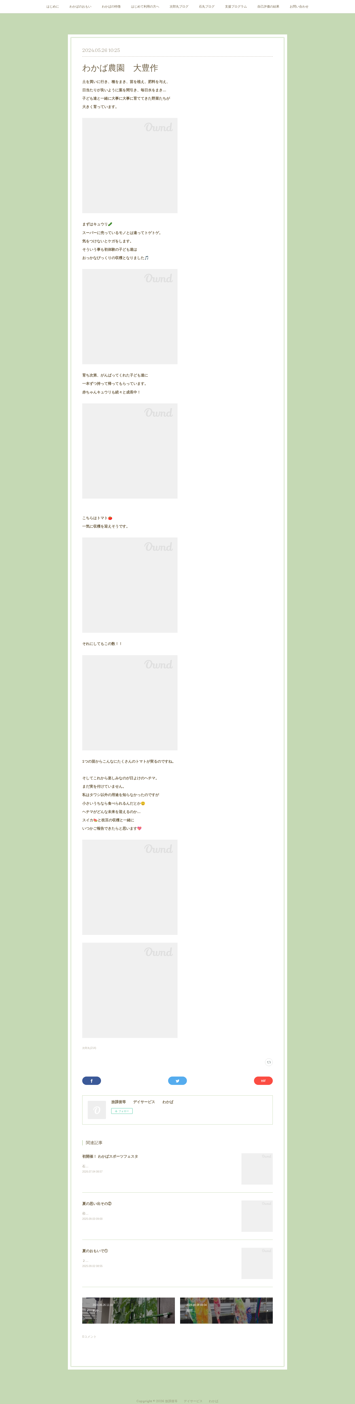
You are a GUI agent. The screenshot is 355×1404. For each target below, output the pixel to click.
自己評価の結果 (268, 6)
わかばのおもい (80, 6)
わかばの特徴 (111, 6)
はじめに (52, 6)
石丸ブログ (207, 6)
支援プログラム (236, 6)
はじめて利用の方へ (145, 6)
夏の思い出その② (96, 1204)
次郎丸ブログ (179, 6)
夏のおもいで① (95, 1251)
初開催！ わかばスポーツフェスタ (110, 1156)
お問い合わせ (299, 6)
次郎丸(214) (89, 1048)
